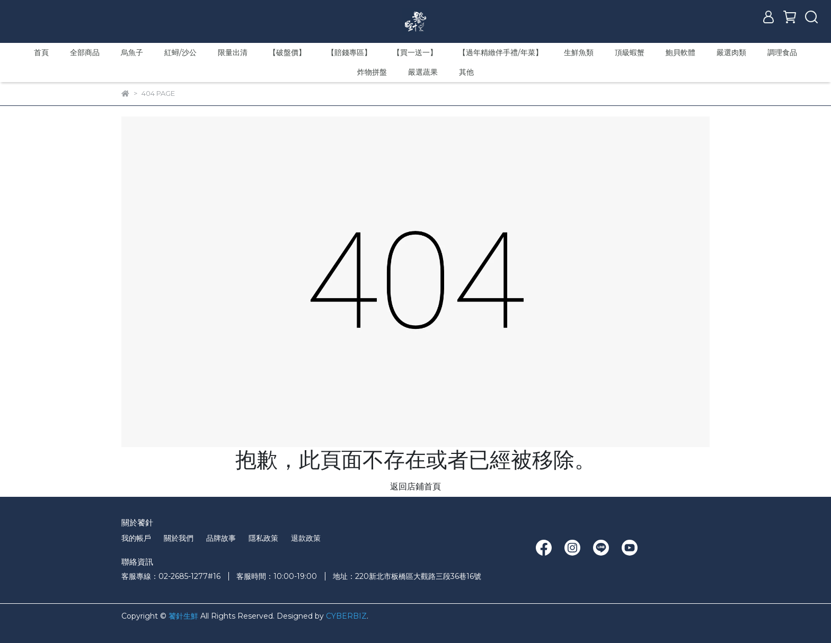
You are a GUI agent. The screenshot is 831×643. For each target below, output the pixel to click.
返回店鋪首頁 (415, 486)
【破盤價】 (287, 52)
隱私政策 (263, 538)
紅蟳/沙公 (180, 52)
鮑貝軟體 (680, 52)
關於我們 (178, 538)
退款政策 (306, 538)
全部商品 (85, 52)
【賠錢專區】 (349, 52)
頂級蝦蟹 (629, 52)
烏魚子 (132, 52)
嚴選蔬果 (423, 72)
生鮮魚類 (579, 52)
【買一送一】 (415, 52)
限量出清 (232, 52)
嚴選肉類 (731, 52)
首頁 (41, 52)
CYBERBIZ (346, 616)
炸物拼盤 (372, 72)
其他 (466, 72)
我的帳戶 (136, 538)
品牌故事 (221, 538)
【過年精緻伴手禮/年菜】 (500, 52)
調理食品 (782, 52)
